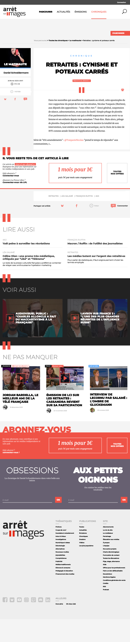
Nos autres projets (109, 572)
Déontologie (60, 568)
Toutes (81, 550)
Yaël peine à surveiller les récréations (26, 266)
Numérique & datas (63, 565)
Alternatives (60, 572)
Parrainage (107, 559)
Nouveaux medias (62, 575)
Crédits (105, 606)
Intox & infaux (61, 559)
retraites (53, 219)
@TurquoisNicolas (74, 163)
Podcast (106, 612)
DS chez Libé (71, 627)
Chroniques (98, 12)
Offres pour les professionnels (114, 590)
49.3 (97, 219)
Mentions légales (109, 600)
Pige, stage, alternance (111, 584)
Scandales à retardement (65, 556)
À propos (106, 565)
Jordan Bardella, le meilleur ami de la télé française (20, 421)
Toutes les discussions (111, 581)
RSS (104, 609)
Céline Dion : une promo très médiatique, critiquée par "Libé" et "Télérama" (29, 280)
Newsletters (107, 597)
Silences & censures (63, 590)
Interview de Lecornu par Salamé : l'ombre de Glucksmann (108, 422)
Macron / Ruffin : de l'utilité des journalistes (95, 266)
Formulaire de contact (111, 578)
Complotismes (61, 581)
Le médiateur (108, 556)
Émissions (81, 12)
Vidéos (81, 565)
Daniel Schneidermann (16, 95)
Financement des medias (65, 597)
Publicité (59, 584)
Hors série (59, 627)
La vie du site (108, 553)
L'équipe (106, 568)
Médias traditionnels (63, 587)
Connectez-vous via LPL (15, 205)
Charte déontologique (111, 575)
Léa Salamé (67, 219)
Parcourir (45, 12)
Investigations (61, 562)
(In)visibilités (60, 578)
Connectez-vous (11, 198)
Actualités (63, 12)
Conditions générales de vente (114, 603)
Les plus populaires (86, 568)
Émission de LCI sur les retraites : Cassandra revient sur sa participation (64, 423)
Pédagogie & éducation (64, 594)
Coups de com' (61, 553)
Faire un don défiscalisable (113, 594)
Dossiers (82, 562)
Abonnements (108, 550)
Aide (104, 587)
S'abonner (118, 33)
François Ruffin (84, 219)
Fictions (58, 550)
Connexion (121, 2)
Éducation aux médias (111, 562)
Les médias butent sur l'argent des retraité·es (96, 279)
